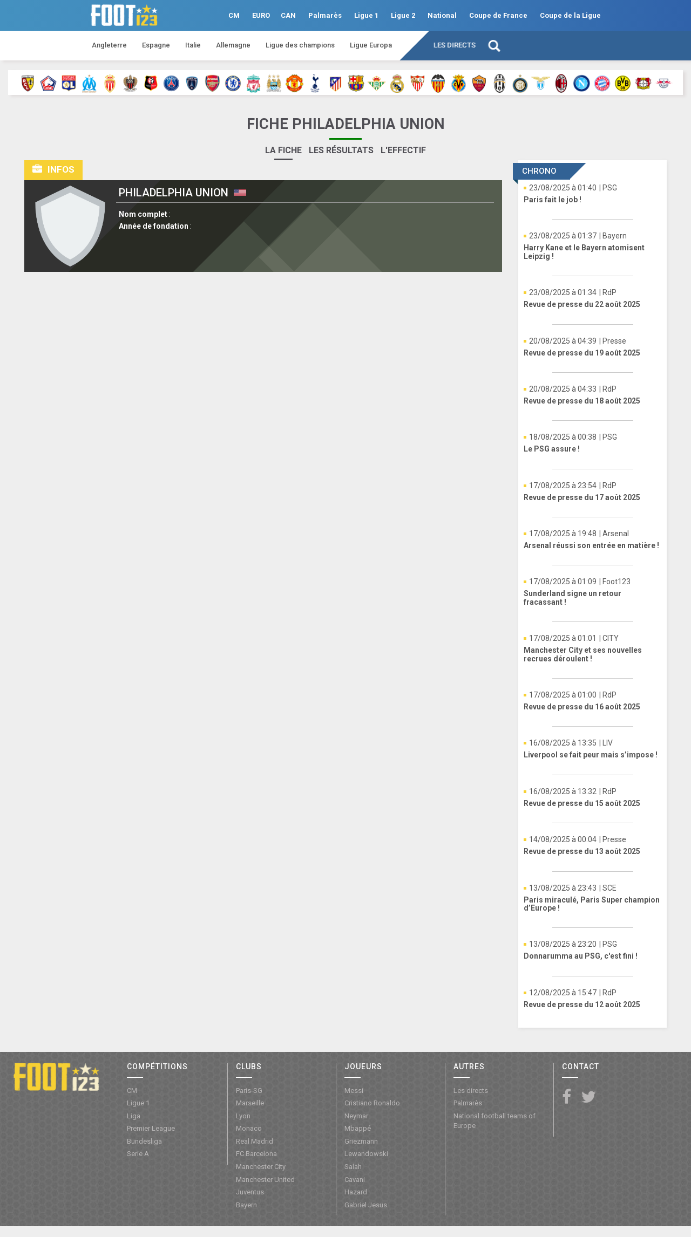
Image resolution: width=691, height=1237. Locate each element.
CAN (288, 15)
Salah (353, 1167)
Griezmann (361, 1141)
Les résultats (341, 150)
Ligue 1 (366, 15)
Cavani (354, 1180)
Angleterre (109, 45)
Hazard (355, 1192)
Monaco (249, 1128)
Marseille (250, 1103)
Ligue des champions (300, 45)
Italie (193, 45)
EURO (261, 15)
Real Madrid (254, 1141)
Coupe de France (498, 15)
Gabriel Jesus (365, 1205)
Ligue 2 (403, 15)
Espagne (156, 45)
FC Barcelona (256, 1154)
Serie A (138, 1154)
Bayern (246, 1205)
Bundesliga (144, 1141)
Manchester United (265, 1180)
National (442, 15)
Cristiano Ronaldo (372, 1103)
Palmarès (325, 15)
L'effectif (403, 150)
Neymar (356, 1116)
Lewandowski (366, 1154)
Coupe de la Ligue (570, 15)
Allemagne (233, 45)
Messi (353, 1090)
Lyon (243, 1116)
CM (234, 15)
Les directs (454, 45)
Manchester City (261, 1167)
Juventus (250, 1192)
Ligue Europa (371, 45)
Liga (133, 1116)
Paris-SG (249, 1090)
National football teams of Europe (494, 1121)
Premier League (151, 1128)
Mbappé (357, 1128)
